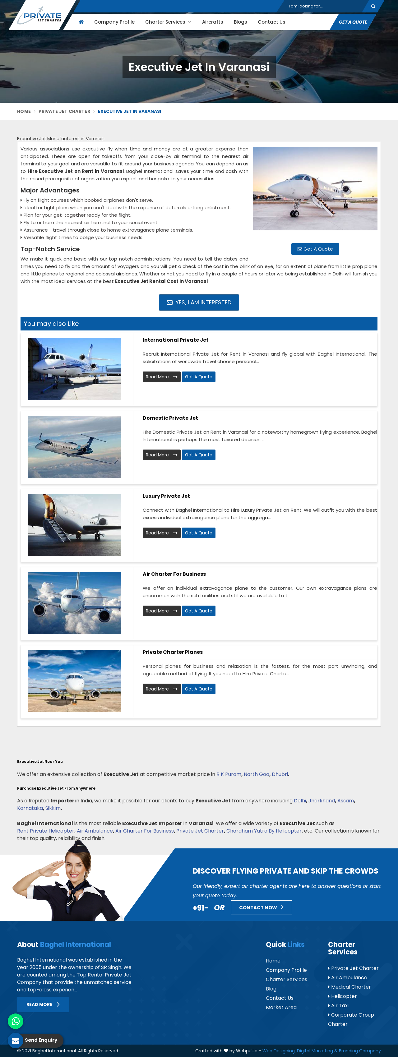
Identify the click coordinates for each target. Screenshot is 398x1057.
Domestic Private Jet (170, 418)
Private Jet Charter (64, 111)
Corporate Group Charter (351, 1019)
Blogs (240, 22)
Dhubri (280, 774)
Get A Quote (353, 22)
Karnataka (30, 808)
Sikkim (53, 808)
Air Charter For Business (144, 830)
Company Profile (114, 22)
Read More (162, 377)
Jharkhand (321, 800)
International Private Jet (176, 340)
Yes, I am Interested (199, 302)
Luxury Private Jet (166, 496)
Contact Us (271, 22)
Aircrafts (212, 22)
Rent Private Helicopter (45, 830)
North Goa (256, 774)
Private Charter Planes (173, 652)
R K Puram (228, 774)
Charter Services (168, 22)
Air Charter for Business (174, 574)
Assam (345, 800)
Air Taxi (338, 1005)
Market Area (281, 1007)
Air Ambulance (95, 830)
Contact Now (261, 907)
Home (24, 111)
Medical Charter (349, 986)
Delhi (300, 800)
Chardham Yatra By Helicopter (264, 830)
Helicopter (342, 996)
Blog (271, 988)
